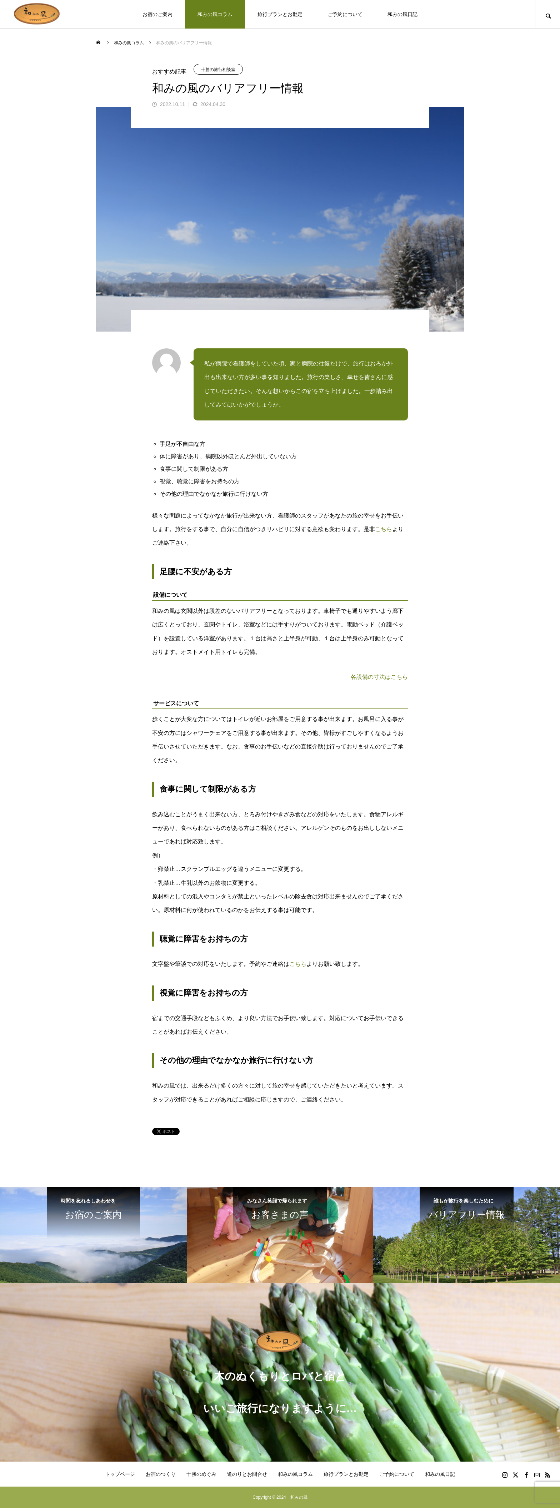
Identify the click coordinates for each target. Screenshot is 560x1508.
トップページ (120, 1474)
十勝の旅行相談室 (218, 69)
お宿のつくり (161, 1474)
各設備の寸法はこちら (379, 677)
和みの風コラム (215, 14)
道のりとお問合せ (247, 1474)
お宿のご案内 (157, 14)
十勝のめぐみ (201, 1474)
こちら (383, 529)
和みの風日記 (403, 14)
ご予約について (345, 14)
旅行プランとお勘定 (280, 14)
